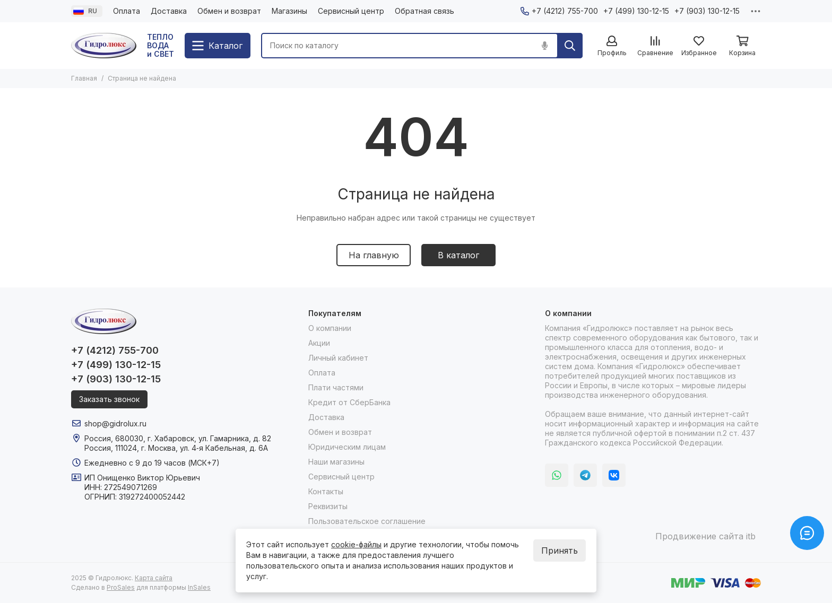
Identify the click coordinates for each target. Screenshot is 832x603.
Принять (559, 550)
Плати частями (335, 387)
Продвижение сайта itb (705, 536)
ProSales (121, 587)
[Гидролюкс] (103, 45)
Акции (319, 342)
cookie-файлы (356, 544)
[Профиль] (611, 46)
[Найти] (570, 45)
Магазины (289, 10)
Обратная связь (424, 10)
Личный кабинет (338, 357)
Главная (84, 78)
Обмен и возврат (229, 10)
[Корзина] (742, 46)
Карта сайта (153, 578)
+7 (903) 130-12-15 (707, 10)
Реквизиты (328, 506)
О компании (329, 328)
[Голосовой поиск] (544, 45)
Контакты (325, 491)
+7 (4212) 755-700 (559, 10)
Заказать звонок (109, 399)
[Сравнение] (655, 46)
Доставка (169, 10)
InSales (199, 587)
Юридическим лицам (347, 446)
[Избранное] (698, 46)
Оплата (126, 10)
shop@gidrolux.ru (115, 423)
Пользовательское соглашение (367, 521)
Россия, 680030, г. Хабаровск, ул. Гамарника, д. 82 (177, 438)
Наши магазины (336, 461)
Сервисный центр (351, 10)
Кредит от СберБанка (349, 402)
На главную (374, 255)
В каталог (458, 255)
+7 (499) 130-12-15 (636, 10)
